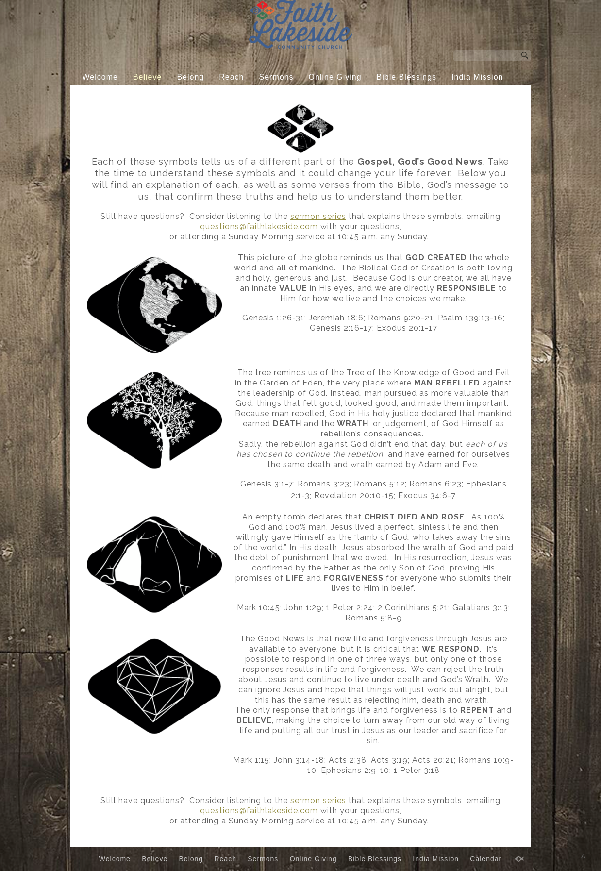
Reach (231, 77)
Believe (147, 77)
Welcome (100, 77)
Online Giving (335, 77)
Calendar (293, 95)
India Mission (477, 77)
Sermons (276, 77)
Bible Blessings (407, 77)
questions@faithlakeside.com (259, 226)
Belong (190, 77)
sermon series (318, 216)
